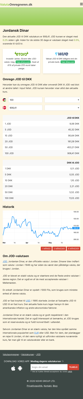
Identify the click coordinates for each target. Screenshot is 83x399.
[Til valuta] (25, 108)
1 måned (46, 248)
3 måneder (59, 248)
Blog (55, 385)
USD (28, 300)
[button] (81, 4)
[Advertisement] (41, 16)
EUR (36, 332)
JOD (5, 261)
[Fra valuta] (25, 100)
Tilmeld (73, 367)
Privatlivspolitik (35, 385)
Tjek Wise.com (67, 62)
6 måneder (73, 248)
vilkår (70, 372)
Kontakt (48, 385)
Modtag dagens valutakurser (47, 361)
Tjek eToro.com (23, 62)
